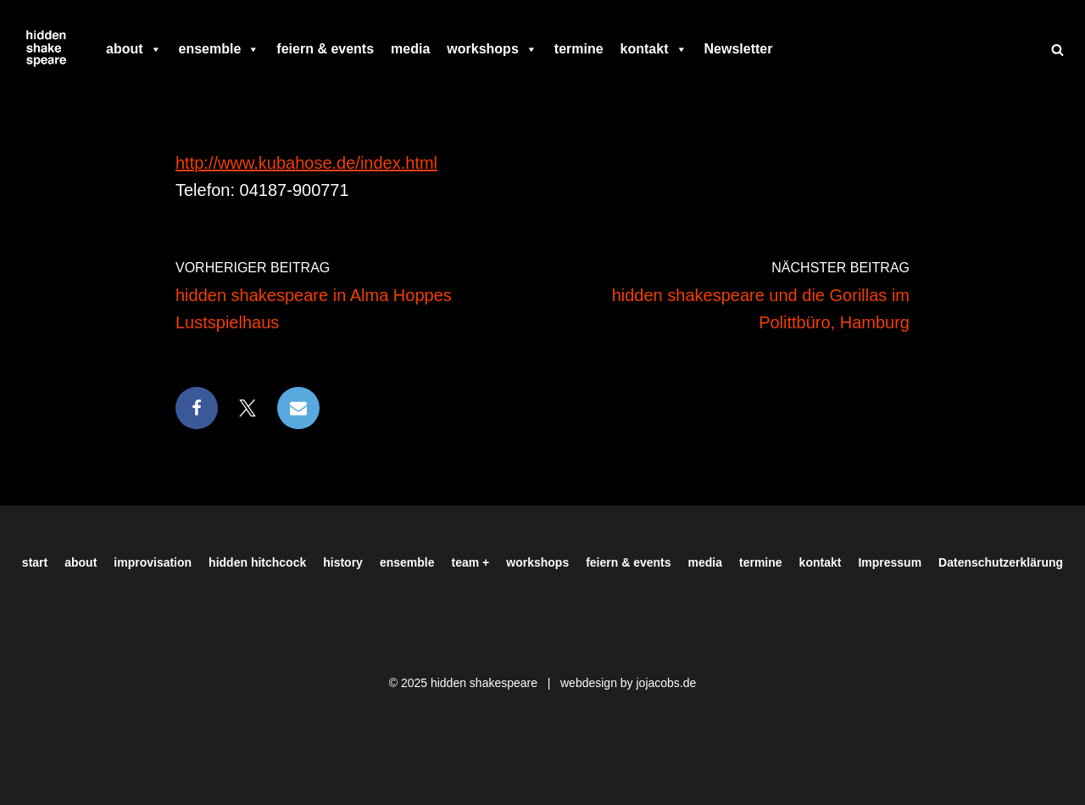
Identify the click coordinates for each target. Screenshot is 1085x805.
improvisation (153, 562)
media (410, 49)
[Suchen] (1057, 49)
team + (471, 562)
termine (579, 49)
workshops (492, 49)
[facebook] (789, 49)
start (34, 562)
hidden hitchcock (257, 562)
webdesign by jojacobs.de (628, 683)
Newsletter (738, 49)
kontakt (653, 49)
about (134, 49)
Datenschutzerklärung (1000, 562)
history (343, 562)
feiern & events (325, 49)
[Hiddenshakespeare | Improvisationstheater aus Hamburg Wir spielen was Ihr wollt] (46, 49)
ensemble (219, 49)
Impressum (889, 562)
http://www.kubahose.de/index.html (306, 163)
